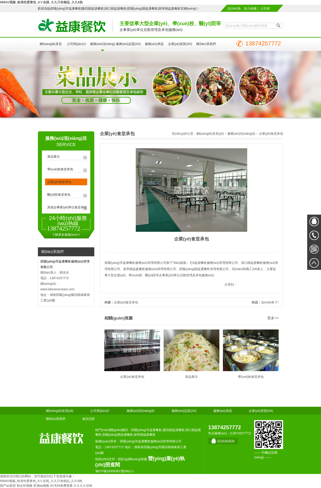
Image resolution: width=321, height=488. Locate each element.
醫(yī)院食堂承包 (58, 194)
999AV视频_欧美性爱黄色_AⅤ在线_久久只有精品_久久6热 (41, 2)
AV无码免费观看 (61, 485)
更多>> (273, 318)
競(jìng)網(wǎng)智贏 (132, 459)
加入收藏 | (251, 8)
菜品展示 (53, 156)
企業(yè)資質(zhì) (180, 44)
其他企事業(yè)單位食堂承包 (67, 207)
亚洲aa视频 (41, 485)
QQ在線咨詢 (226, 441)
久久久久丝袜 (83, 485)
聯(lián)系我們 (206, 44)
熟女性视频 (24, 485)
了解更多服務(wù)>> (66, 234)
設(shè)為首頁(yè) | (234, 9)
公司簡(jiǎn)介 (265, 9)
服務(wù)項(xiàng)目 (102, 46)
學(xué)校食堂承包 (60, 169)
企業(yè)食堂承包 (59, 182)
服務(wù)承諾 (154, 44)
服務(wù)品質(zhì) (128, 44)
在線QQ (314, 221)
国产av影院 (8, 485)
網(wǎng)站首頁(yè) (51, 46)
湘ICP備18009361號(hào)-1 (114, 471)
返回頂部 (88, 419)
